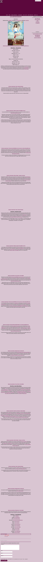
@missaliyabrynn (17, 517)
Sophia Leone (24, 393)
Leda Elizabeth (18, 413)
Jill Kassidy (9, 390)
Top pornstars (37, 36)
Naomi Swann (11, 416)
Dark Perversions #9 (8, 413)
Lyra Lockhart (28, 303)
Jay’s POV (11, 305)
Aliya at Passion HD (17, 524)
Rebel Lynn (14, 416)
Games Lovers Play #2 (24, 441)
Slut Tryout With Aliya (20, 248)
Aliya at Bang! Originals (17, 518)
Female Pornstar (37, 19)
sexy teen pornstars (23, 389)
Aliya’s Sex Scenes (18, 20)
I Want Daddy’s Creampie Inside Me (21, 392)
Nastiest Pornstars (37, 37)
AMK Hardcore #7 (6, 389)
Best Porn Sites (37, 18)
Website (2, 555)
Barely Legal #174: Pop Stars (4, 415)
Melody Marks (28, 389)
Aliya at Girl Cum (17, 521)
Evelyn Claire (5, 443)
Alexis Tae (26, 306)
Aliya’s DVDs (27, 20)
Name (2, 550)
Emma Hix (6, 390)
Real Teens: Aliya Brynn (23, 305)
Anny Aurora (22, 413)
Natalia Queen (10, 443)
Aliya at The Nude (17, 532)
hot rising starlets (6, 416)
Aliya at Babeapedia (17, 531)
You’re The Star (12, 249)
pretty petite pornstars (8, 393)
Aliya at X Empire (17, 528)
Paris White (20, 393)
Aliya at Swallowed (17, 525)
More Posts (6, 536)
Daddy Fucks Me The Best (10, 392)
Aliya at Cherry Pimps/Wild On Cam (18, 520)
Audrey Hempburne (27, 413)
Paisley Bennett (3, 304)
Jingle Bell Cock (16, 303)
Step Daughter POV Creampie (21, 391)
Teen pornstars (37, 35)
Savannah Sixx (3, 390)
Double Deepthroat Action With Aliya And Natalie (23, 352)
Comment (2, 544)
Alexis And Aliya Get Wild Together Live (17, 306)
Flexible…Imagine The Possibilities (14, 250)
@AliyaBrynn (10, 20)
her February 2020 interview (17, 355)
